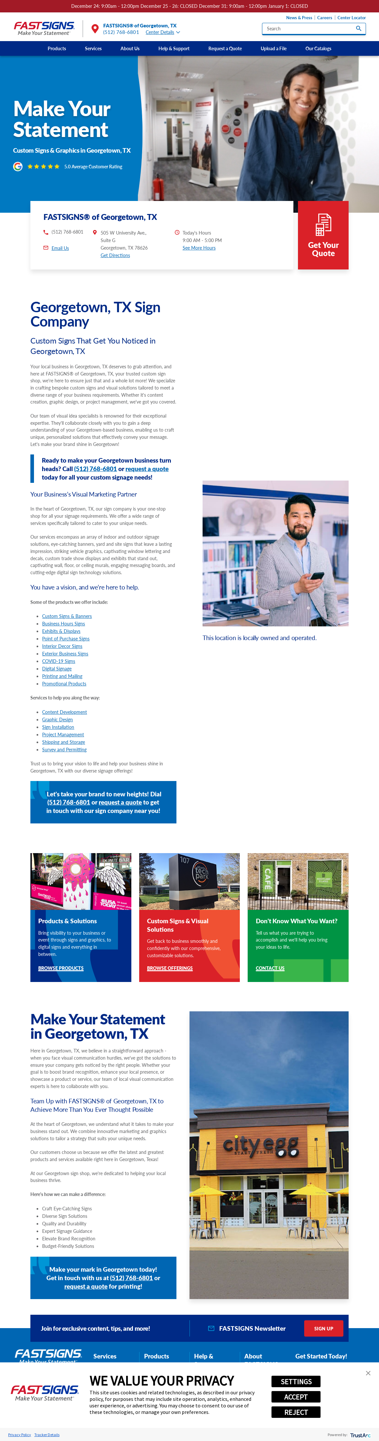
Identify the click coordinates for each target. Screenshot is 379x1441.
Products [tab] (156, 1334)
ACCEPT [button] (296, 1397)
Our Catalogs (318, 48)
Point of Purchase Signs (66, 617)
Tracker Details (46, 1434)
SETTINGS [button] (296, 1381)
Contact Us (270, 947)
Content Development (64, 690)
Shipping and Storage (63, 720)
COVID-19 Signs (58, 639)
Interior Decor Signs (62, 624)
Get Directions (115, 233)
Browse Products (61, 947)
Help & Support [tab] (205, 1338)
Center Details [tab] (163, 32)
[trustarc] (360, 1434)
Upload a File (274, 48)
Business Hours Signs (63, 602)
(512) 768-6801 (121, 32)
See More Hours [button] (199, 226)
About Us (130, 48)
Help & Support (174, 48)
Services (93, 48)
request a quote (147, 447)
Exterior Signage (161, 1344)
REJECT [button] (296, 1412)
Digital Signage (57, 647)
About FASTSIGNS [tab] (261, 1338)
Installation (105, 1361)
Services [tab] (104, 1334)
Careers (324, 17)
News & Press (299, 17)
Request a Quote (225, 48)
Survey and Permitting (64, 728)
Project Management (63, 713)
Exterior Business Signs (65, 632)
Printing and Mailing (62, 655)
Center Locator (352, 17)
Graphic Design (57, 698)
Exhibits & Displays (61, 609)
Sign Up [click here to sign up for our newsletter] (324, 1307)
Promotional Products (64, 662)
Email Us (60, 226)
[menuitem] (56, 48)
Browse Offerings (170, 947)
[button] (368, 1373)
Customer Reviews (263, 1353)
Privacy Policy (19, 1434)
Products (57, 48)
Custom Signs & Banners (67, 594)
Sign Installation (58, 705)
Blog (201, 1361)
